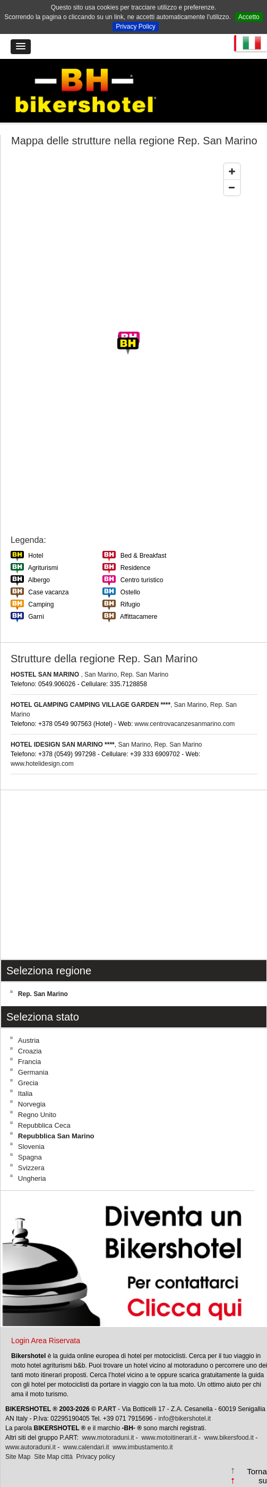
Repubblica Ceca (44, 1125)
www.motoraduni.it (108, 1437)
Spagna (30, 1157)
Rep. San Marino (43, 994)
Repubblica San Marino (56, 1136)
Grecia (28, 1083)
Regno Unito (37, 1115)
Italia (25, 1093)
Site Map (17, 1456)
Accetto (249, 17)
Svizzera (31, 1168)
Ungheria (32, 1178)
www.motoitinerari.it (168, 1437)
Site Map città (53, 1456)
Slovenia (31, 1147)
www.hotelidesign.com (42, 763)
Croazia (30, 1051)
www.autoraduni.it (30, 1447)
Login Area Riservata (45, 1340)
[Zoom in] (232, 171)
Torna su (257, 1476)
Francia (29, 1062)
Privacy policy (95, 1456)
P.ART (107, 1409)
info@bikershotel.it (184, 1418)
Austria (28, 1040)
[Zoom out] (232, 187)
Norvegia (32, 1104)
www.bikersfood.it (228, 1437)
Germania (33, 1072)
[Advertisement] (133, 874)
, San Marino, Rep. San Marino (89, 674)
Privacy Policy (136, 26)
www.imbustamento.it (143, 1447)
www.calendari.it (86, 1447)
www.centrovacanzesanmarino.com (185, 724)
